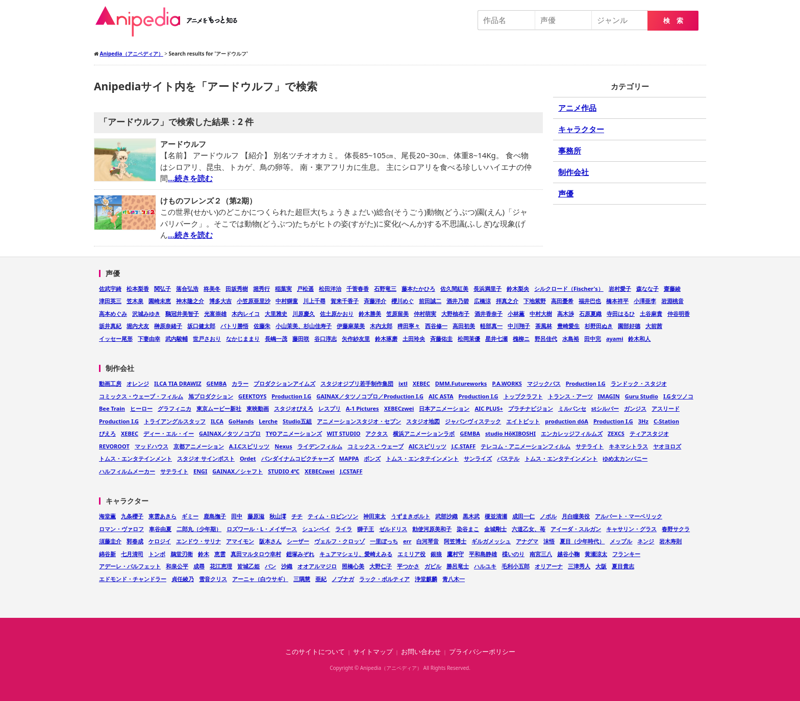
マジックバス (544, 383)
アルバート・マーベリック (628, 516)
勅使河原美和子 (432, 529)
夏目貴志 (623, 566)
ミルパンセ (572, 408)
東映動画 (257, 408)
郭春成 (135, 541)
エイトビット (523, 421)
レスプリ (329, 408)
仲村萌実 (425, 313)
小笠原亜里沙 (253, 301)
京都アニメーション (198, 446)
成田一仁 (523, 516)
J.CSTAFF (351, 471)
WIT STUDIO (344, 433)
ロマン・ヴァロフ (121, 529)
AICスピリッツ (427, 446)
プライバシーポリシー (482, 651)
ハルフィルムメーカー (127, 471)
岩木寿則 (670, 541)
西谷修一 (436, 326)
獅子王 (365, 529)
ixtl (403, 383)
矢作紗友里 (356, 338)
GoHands (241, 421)
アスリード (666, 408)
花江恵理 (221, 566)
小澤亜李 (645, 301)
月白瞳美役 (576, 516)
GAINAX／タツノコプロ (230, 433)
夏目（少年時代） (582, 541)
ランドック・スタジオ (639, 383)
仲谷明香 (678, 313)
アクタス (376, 433)
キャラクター (581, 129)
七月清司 (132, 554)
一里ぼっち (384, 541)
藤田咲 (300, 338)
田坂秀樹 (237, 288)
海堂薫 (107, 516)
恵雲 (220, 554)
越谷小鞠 (568, 554)
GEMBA (217, 383)
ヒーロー (141, 408)
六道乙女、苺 (528, 529)
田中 (236, 516)
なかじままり (243, 338)
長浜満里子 (487, 288)
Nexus (283, 446)
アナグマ (527, 541)
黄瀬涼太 (596, 554)
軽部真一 (491, 326)
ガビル (432, 566)
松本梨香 (138, 288)
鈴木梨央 (518, 288)
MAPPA (349, 458)
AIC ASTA (441, 396)
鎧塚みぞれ (300, 554)
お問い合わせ (421, 651)
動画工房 (110, 383)
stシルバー (605, 408)
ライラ (343, 529)
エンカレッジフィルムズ (572, 433)
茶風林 (543, 326)
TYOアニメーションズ (294, 433)
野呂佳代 (546, 338)
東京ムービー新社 (218, 408)
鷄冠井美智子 (182, 313)
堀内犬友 (138, 326)
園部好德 (629, 326)
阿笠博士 (455, 541)
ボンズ (372, 458)
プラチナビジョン (530, 408)
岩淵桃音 (672, 301)
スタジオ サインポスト (206, 458)
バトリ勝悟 (234, 326)
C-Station (666, 421)
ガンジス (635, 408)
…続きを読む (190, 178)
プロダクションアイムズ (284, 383)
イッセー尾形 (116, 338)
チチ (297, 516)
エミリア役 (411, 554)
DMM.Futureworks (461, 383)
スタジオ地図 (423, 421)
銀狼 (436, 554)
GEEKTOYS (252, 396)
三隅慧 (301, 579)
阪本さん (270, 541)
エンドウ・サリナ (198, 541)
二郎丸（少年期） (199, 529)
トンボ (156, 554)
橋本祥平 (617, 301)
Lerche (268, 421)
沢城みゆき (146, 313)
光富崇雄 (215, 313)
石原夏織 (590, 313)
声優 (565, 193)
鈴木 (203, 554)
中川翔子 (519, 326)
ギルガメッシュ (491, 541)
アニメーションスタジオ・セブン (359, 421)
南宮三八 (541, 554)
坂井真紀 (110, 326)
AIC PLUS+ (488, 408)
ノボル (548, 516)
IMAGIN (609, 396)
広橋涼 (482, 301)
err (407, 541)
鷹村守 (455, 554)
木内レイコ (246, 313)
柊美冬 (212, 288)
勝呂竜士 (457, 566)
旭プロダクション (210, 396)
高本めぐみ (113, 313)
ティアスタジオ (649, 433)
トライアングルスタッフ (175, 421)
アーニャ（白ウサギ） (260, 579)
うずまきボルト (410, 516)
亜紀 (321, 579)
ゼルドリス (393, 529)
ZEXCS (616, 433)
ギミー (190, 516)
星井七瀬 (496, 338)
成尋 (199, 566)
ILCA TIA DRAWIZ (178, 383)
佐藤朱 (262, 326)
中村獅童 (287, 301)
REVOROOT (114, 446)
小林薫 (516, 313)
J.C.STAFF (464, 446)
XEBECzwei (399, 408)
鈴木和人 (639, 338)
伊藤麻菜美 (351, 326)
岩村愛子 (620, 288)
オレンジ (138, 383)
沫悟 (549, 541)
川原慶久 (303, 313)
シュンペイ (316, 529)
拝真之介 (507, 301)
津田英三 (110, 301)
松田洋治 (330, 288)
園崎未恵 (159, 301)
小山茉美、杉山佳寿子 (304, 326)
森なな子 (647, 288)
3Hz (643, 421)
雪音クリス (213, 579)
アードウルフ (183, 144)
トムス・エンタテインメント (135, 458)
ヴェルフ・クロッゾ (339, 541)
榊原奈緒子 (168, 326)
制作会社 (573, 172)
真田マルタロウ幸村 (256, 554)
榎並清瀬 (496, 516)
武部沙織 (446, 516)
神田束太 (374, 516)
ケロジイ (159, 541)
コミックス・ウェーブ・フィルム (141, 396)
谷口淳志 (325, 338)
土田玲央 (414, 338)
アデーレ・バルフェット (130, 566)
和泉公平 (177, 566)
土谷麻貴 (651, 313)
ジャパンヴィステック (473, 421)
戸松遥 (305, 288)
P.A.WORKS (506, 383)
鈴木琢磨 (386, 338)
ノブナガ (343, 579)
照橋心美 (353, 566)
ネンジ (645, 541)
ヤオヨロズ (667, 446)
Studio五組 (297, 421)
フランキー (626, 554)
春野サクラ (676, 529)
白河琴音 (427, 541)
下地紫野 (534, 301)
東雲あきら (162, 516)
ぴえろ (107, 433)
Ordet (248, 458)
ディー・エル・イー (168, 433)
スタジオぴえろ (293, 408)
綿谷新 (107, 554)
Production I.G (586, 383)
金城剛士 (495, 529)
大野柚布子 (455, 313)
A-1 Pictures (362, 408)
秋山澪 (277, 516)
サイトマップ (373, 651)
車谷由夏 (160, 529)
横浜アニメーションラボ (424, 433)
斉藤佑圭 (441, 338)
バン (270, 566)
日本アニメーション (444, 408)
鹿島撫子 (215, 516)
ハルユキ (485, 566)
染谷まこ (468, 529)
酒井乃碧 (457, 301)
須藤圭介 (110, 541)
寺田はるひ (621, 313)
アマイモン (240, 541)
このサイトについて (315, 651)
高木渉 (565, 313)
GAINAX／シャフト (237, 471)
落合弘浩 (187, 288)
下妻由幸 (149, 338)
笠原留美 (397, 313)
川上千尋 (314, 301)
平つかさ (408, 566)
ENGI (200, 471)
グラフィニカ (174, 408)
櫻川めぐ (402, 301)
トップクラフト (523, 396)
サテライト (590, 446)
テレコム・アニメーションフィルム (525, 446)
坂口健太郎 (201, 326)
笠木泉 (135, 301)
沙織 (286, 566)
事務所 (569, 150)
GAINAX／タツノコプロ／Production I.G (369, 396)
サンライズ (478, 458)
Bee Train (112, 408)
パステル (508, 458)
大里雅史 (276, 313)
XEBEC (421, 383)
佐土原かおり (337, 313)
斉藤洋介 (375, 301)
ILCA (217, 421)
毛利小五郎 (516, 566)
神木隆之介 (190, 301)
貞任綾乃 (182, 579)
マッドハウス (151, 446)
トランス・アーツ (570, 396)
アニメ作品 (577, 108)
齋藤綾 (672, 288)
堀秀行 (261, 288)
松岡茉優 (469, 338)
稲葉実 (283, 288)
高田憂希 (562, 301)
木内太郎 (381, 326)
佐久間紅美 (454, 288)
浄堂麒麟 (426, 579)
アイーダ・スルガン (576, 529)
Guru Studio (641, 396)
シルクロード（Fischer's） (569, 288)
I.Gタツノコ (678, 396)
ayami (614, 338)
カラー (240, 383)
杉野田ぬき (599, 326)
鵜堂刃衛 (181, 554)
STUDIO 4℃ (283, 471)
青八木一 (453, 579)
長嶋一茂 (276, 338)
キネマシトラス (628, 446)
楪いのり (513, 554)
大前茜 (653, 326)
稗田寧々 (408, 326)
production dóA (566, 421)
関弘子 (162, 288)
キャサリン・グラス (631, 529)
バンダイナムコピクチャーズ (297, 458)
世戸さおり (207, 338)
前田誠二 (430, 301)
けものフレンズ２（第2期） (208, 200)
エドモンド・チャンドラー (132, 579)
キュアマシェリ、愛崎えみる (355, 554)
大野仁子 (380, 566)
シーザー (298, 541)
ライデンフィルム (319, 446)
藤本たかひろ (418, 288)
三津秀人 (579, 566)
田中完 (592, 338)
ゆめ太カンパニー (625, 458)
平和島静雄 (483, 554)
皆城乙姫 (248, 566)
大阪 (601, 566)
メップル (621, 541)
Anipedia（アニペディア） (170, 21)
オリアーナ (549, 566)
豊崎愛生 (568, 326)
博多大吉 (220, 301)
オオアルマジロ (317, 566)
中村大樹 (541, 313)
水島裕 (570, 338)
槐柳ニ (521, 338)
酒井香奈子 (488, 313)
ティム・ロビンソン (333, 516)
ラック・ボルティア (384, 579)
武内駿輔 (176, 338)
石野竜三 (385, 288)
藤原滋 (255, 516)
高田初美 (464, 326)
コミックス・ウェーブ (375, 446)
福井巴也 (590, 301)
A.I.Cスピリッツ (249, 446)
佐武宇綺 (110, 288)
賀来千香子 (345, 301)
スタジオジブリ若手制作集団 (356, 383)
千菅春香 (357, 288)
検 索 (673, 20)
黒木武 (471, 516)
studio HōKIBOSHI (510, 433)
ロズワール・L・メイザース (262, 529)
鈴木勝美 (370, 313)
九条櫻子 (132, 516)
